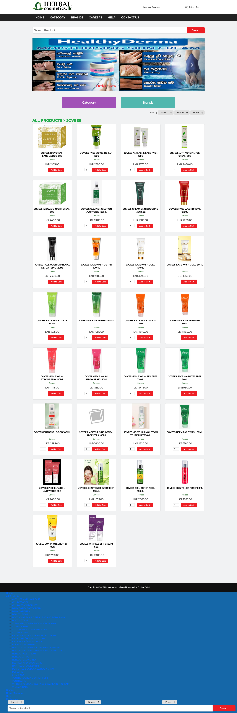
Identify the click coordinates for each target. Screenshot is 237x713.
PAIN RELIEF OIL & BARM (25, 665)
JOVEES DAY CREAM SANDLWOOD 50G (52, 154)
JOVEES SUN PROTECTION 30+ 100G (52, 545)
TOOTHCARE (19, 681)
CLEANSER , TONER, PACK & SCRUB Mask (34, 623)
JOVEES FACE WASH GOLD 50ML (185, 264)
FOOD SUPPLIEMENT (23, 644)
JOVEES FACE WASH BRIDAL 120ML (184, 210)
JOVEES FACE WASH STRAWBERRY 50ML (96, 378)
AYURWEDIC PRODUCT (24, 605)
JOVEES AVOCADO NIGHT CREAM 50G (52, 210)
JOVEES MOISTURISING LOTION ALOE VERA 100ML (96, 434)
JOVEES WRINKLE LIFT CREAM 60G (96, 545)
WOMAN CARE (20, 687)
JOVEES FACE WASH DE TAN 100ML (96, 266)
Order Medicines (14, 693)
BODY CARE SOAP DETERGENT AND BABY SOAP (38, 617)
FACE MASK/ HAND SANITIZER (28, 638)
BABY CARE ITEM (21, 611)
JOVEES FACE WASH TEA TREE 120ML (140, 378)
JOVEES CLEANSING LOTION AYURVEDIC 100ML (96, 210)
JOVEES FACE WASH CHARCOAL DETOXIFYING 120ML (52, 266)
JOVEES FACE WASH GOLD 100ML (140, 266)
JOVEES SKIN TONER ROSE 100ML (185, 488)
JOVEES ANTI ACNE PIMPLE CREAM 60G (185, 154)
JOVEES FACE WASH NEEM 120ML (96, 320)
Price (196, 112)
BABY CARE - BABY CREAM (26, 608)
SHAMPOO (18, 675)
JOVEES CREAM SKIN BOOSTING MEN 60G (140, 210)
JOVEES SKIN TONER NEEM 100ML (140, 489)
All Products (12, 596)
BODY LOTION (20, 620)
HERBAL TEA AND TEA (24, 659)
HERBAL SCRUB (20, 656)
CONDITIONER (20, 626)
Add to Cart (56, 170)
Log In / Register (152, 7)
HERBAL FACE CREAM (24, 653)
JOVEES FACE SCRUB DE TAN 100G (96, 154)
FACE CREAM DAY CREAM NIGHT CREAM (34, 635)
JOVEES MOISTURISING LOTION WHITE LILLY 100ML (141, 434)
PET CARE (17, 671)
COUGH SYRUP (20, 632)
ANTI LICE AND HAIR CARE (26, 599)
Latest (164, 112)
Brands (77, 17)
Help (111, 17)
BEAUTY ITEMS (20, 614)
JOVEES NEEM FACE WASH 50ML (185, 432)
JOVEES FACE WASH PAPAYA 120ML (140, 322)
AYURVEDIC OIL (20, 602)
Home (39, 17)
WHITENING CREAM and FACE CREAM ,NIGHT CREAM (40, 684)
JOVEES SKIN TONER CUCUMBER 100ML (96, 489)
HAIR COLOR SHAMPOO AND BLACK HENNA (36, 647)
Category (57, 17)
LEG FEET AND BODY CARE (27, 662)
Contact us (130, 17)
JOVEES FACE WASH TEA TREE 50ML (184, 378)
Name (180, 112)
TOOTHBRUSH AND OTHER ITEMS (30, 678)
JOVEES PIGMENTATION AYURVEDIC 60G (52, 489)
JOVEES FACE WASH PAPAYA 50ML (184, 322)
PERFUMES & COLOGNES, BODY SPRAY (33, 668)
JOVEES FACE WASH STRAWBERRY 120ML (52, 378)
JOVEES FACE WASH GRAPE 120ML (52, 322)
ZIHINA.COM (143, 587)
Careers (95, 17)
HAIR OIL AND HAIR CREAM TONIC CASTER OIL (37, 650)
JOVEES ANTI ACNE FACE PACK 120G (140, 154)
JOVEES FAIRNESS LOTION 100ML (52, 432)
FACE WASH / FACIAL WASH (27, 641)
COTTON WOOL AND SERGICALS (29, 629)
